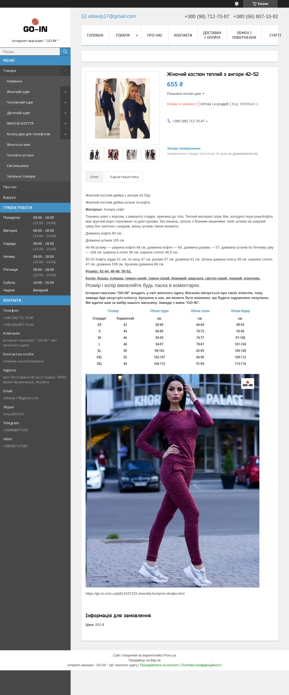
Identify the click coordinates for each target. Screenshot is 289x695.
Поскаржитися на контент (159, 665)
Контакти (183, 35)
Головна (95, 35)
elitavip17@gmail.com (21, 397)
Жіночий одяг (18, 91)
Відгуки (9, 197)
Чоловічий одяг (20, 102)
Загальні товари (21, 176)
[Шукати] (65, 51)
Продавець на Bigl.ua (144, 660)
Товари (9, 70)
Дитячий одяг (18, 112)
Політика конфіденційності (201, 665)
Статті (275, 35)
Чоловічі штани (20, 155)
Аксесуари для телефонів (28, 133)
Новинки (14, 81)
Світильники (18, 165)
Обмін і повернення (244, 35)
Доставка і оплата (212, 35)
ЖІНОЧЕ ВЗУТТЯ (20, 123)
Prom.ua (170, 655)
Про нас (10, 186)
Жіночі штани (18, 144)
